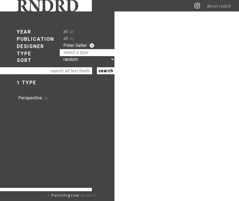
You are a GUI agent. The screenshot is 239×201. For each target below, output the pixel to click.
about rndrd (219, 6)
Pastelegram (65, 195)
